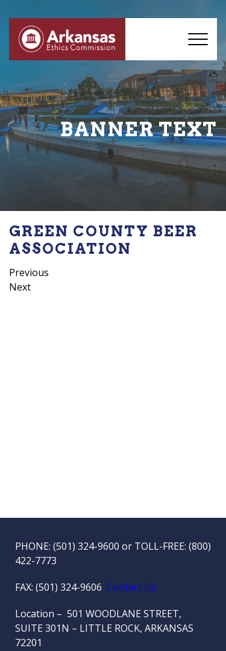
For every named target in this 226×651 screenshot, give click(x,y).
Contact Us (131, 587)
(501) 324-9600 (86, 546)
